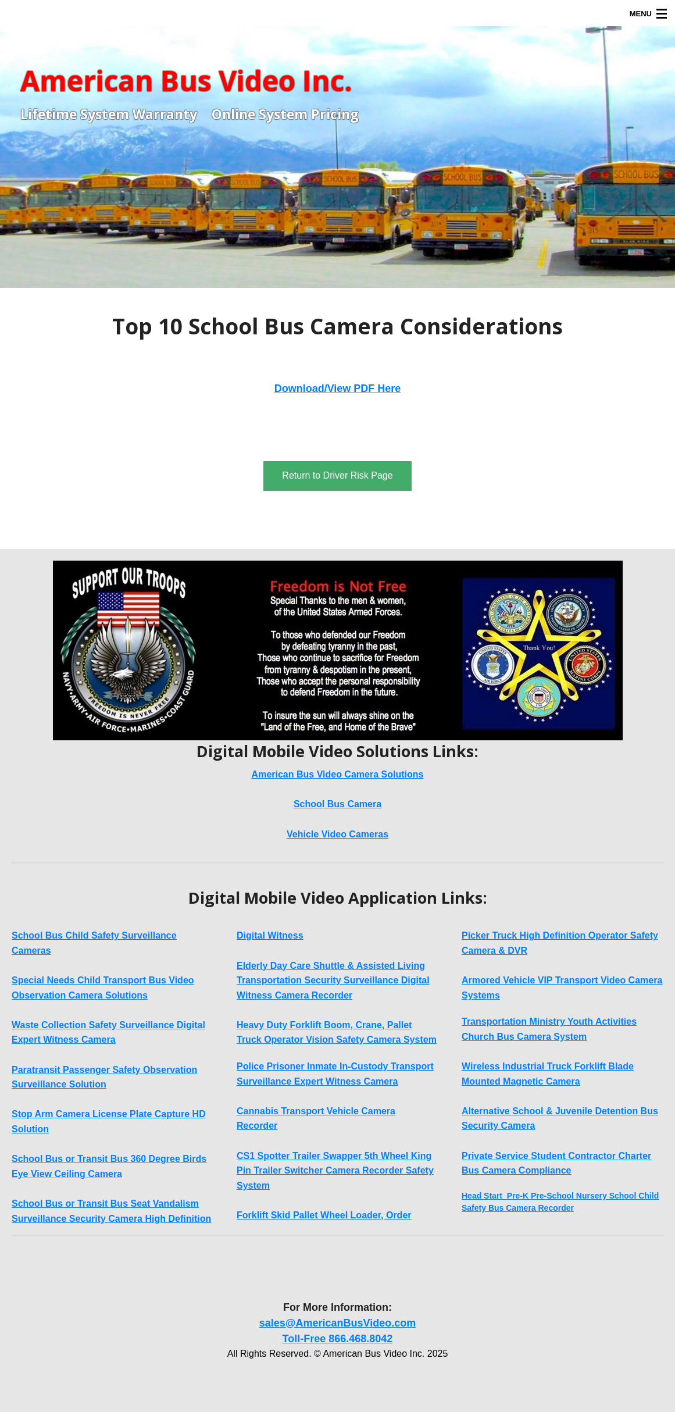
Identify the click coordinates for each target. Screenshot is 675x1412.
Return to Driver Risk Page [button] (337, 475)
